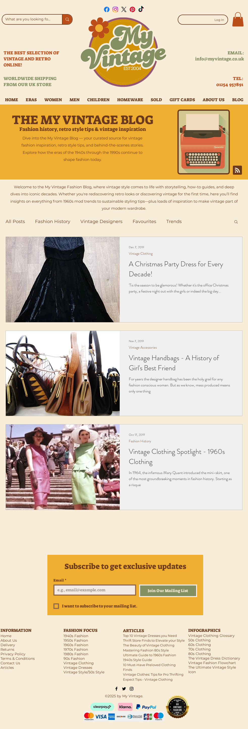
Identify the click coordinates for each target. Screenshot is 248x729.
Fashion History (52, 221)
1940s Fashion (76, 636)
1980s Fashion (76, 654)
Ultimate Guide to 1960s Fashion (149, 655)
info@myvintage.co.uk (219, 59)
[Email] (93, 590)
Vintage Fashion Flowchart (212, 663)
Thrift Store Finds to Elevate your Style (154, 640)
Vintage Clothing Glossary (211, 635)
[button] (238, 19)
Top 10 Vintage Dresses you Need (150, 636)
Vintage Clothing (140, 253)
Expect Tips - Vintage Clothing (148, 679)
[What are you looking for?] (28, 19)
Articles (7, 667)
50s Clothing (199, 640)
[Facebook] (106, 9)
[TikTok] (141, 9)
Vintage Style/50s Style (84, 672)
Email (60, 580)
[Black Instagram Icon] (131, 688)
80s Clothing (199, 653)
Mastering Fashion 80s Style (146, 650)
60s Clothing (199, 644)
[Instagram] (115, 9)
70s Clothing (199, 649)
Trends (174, 221)
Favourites (144, 221)
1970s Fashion (76, 649)
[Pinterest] (132, 9)
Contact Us (10, 663)
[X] (124, 9)
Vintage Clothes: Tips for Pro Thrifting (153, 674)
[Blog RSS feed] (237, 170)
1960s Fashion (76, 645)
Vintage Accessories (143, 347)
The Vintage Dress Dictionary (214, 658)
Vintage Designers (101, 221)
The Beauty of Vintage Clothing (148, 645)
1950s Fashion (76, 640)
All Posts (15, 221)
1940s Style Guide (137, 660)
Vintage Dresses (78, 667)
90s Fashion (74, 658)
